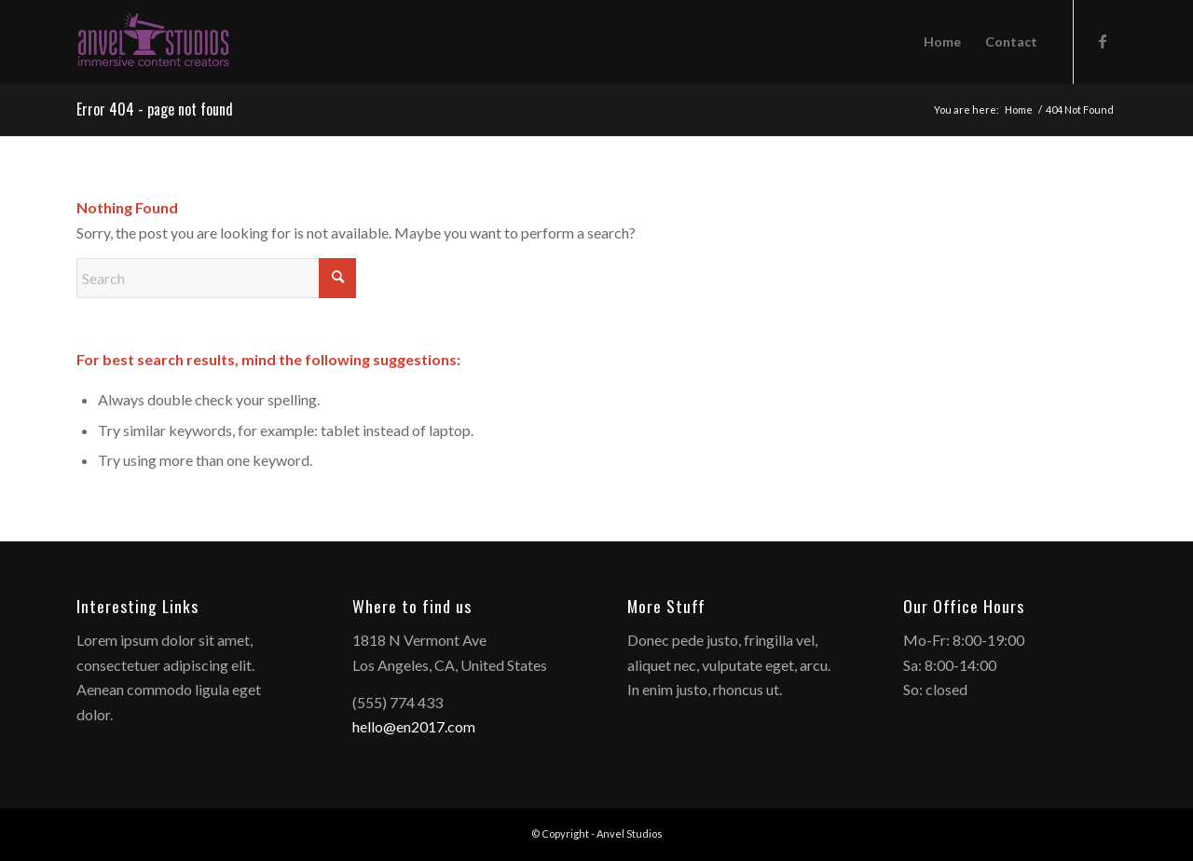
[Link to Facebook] (1103, 41)
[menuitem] (942, 42)
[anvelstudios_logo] (153, 42)
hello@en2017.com (413, 726)
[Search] (216, 278)
